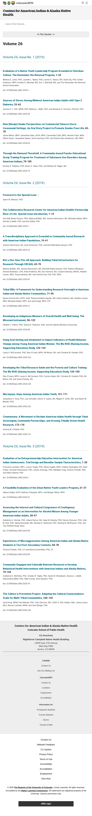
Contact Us (46, 666)
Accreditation (46, 698)
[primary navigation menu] (86, 3)
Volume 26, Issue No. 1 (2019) (23, 57)
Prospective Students (46, 710)
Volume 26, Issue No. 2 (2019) (23, 183)
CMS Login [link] (46, 804)
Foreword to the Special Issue (20, 195)
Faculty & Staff (46, 725)
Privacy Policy (46, 754)
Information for (46, 705)
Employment (46, 693)
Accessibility (46, 764)
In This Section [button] (46, 34)
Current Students (46, 715)
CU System (45, 749)
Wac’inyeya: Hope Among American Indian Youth (30, 394)
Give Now (46, 778)
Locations (46, 688)
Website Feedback (46, 744)
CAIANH (46, 661)
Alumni (46, 720)
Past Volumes (18, 24)
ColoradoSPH (46, 678)
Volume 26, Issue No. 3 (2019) (23, 446)
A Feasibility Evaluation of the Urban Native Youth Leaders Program (40, 487)
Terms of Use (46, 759)
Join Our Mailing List (46, 671)
